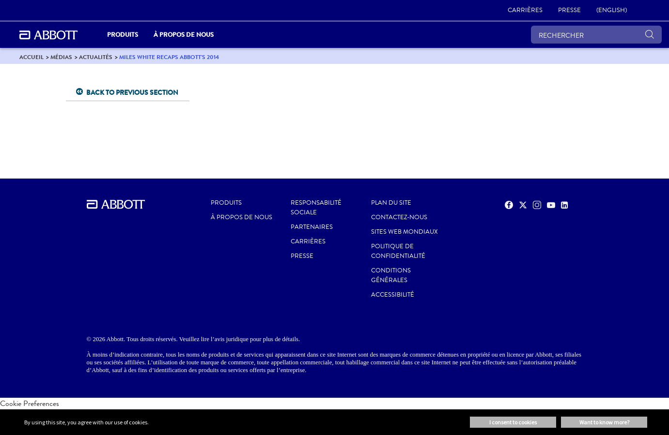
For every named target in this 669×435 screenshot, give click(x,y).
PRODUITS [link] (122, 34)
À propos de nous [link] (184, 34)
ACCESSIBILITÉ (392, 294)
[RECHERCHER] (596, 35)
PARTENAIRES (312, 227)
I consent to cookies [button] (513, 422)
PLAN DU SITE (391, 202)
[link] (525, 10)
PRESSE (302, 256)
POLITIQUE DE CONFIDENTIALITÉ (398, 251)
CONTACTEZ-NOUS (399, 217)
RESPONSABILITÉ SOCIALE (316, 207)
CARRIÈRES (308, 241)
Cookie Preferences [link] (29, 403)
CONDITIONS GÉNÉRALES (391, 275)
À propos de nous (241, 217)
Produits (226, 202)
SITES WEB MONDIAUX (404, 231)
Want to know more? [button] (604, 422)
